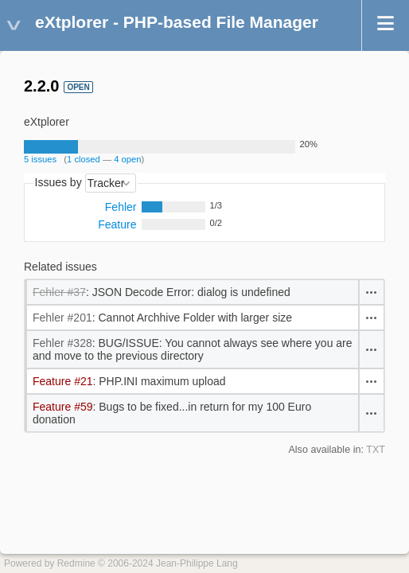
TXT (375, 449)
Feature (117, 224)
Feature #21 (63, 381)
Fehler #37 (59, 292)
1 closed (83, 159)
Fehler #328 (62, 343)
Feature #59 (63, 406)
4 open (127, 159)
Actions (371, 292)
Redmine (76, 563)
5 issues (40, 159)
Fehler (121, 207)
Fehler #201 (62, 317)
